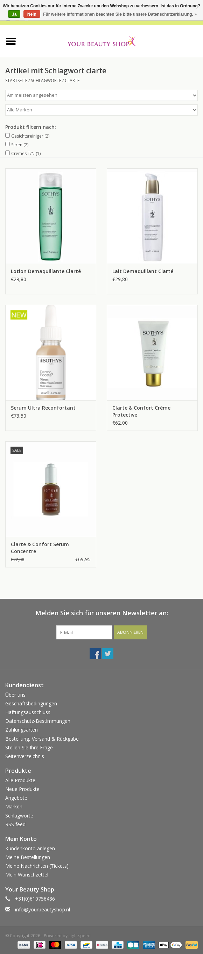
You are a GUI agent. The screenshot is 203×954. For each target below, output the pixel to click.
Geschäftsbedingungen (31, 703)
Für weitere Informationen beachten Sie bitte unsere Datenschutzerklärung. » (120, 14)
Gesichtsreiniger (30, 136)
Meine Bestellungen (27, 857)
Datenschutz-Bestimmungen (37, 721)
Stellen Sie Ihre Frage (29, 747)
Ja (14, 14)
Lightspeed (80, 936)
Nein (31, 14)
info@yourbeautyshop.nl (42, 909)
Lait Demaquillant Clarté (142, 271)
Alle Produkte (20, 780)
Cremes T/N (26, 153)
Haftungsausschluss (27, 712)
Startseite (16, 80)
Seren (19, 145)
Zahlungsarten (21, 729)
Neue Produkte (22, 789)
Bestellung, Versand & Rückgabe (42, 738)
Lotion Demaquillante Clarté (46, 271)
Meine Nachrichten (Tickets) (37, 866)
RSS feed (15, 824)
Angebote (16, 797)
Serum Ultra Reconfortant (43, 407)
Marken (13, 806)
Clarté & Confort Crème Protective (141, 411)
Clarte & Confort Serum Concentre (40, 548)
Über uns (15, 694)
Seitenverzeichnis (24, 756)
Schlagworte (46, 80)
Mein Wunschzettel (26, 874)
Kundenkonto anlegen (30, 848)
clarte (72, 80)
